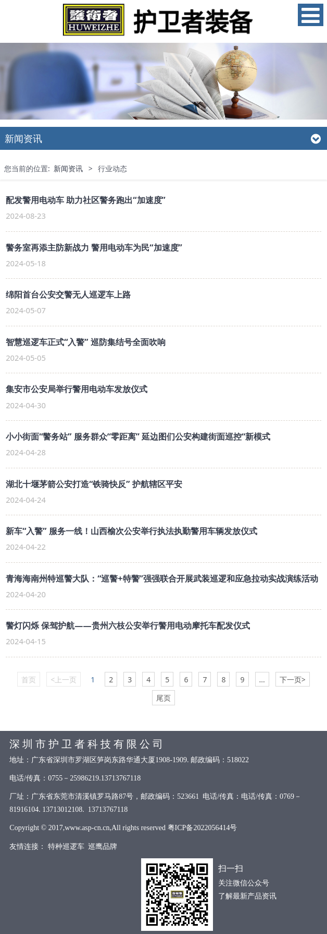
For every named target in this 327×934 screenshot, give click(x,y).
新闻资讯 (68, 168)
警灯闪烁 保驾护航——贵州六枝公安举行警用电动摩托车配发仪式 (127, 625)
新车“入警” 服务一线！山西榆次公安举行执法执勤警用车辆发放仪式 (131, 531)
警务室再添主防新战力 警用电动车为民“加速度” (94, 247)
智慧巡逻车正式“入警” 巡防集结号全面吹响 (86, 342)
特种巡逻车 (66, 846)
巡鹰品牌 (102, 846)
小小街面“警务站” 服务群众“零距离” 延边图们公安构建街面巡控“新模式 (138, 436)
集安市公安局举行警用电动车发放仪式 (76, 389)
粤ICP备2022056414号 (202, 828)
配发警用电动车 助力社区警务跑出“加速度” (86, 200)
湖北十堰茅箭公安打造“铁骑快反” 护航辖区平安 (94, 484)
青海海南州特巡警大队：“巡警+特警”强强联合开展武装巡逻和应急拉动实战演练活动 (162, 578)
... (262, 679)
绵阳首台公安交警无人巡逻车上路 (68, 294)
